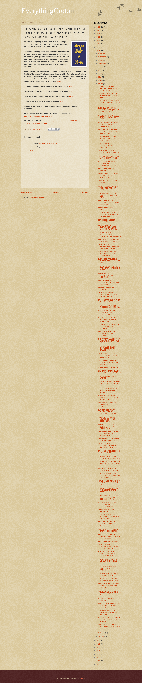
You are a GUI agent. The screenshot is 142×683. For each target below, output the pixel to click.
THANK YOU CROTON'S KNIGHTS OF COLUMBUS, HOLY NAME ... (108, 397)
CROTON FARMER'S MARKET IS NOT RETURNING (109, 301)
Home (56, 192)
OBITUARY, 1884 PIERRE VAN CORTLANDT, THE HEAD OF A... (109, 593)
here (70, 86)
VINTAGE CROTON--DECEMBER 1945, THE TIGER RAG (107, 145)
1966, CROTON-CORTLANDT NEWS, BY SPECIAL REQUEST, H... (108, 426)
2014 (98, 651)
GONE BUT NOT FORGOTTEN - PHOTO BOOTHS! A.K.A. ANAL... (109, 383)
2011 (98, 661)
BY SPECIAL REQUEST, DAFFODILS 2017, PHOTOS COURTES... (109, 355)
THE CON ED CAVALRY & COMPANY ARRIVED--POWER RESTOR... (107, 554)
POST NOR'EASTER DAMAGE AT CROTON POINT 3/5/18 (109, 579)
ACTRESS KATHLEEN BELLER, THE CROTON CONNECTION (107, 88)
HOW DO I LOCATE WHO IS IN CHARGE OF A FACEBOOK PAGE (109, 483)
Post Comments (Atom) (39, 197)
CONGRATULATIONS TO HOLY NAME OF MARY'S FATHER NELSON (109, 102)
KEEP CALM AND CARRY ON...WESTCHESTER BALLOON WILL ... (107, 348)
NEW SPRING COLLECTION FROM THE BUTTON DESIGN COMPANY (108, 497)
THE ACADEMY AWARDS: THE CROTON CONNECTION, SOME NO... (109, 619)
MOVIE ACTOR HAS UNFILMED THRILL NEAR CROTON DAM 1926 (108, 547)
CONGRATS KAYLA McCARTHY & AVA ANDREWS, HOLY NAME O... (109, 234)
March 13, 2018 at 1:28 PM (48, 144)
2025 (98, 30)
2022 (98, 37)
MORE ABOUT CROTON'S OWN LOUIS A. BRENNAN (108, 152)
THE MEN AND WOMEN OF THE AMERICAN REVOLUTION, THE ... (108, 163)
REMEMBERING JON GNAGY (109, 541)
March (100, 84)
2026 (98, 27)
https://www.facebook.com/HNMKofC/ (38, 116)
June (100, 74)
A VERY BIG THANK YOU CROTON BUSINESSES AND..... (107, 524)
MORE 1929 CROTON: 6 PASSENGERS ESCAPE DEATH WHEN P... (107, 294)
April (100, 80)
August (101, 67)
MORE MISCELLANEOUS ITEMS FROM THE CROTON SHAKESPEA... (109, 536)
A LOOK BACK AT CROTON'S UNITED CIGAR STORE (108, 157)
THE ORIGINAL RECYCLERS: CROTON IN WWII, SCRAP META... (108, 117)
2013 (98, 654)
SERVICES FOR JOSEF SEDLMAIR (106, 221)
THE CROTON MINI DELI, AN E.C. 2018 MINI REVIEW (108, 240)
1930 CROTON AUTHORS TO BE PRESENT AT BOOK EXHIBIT (108, 586)
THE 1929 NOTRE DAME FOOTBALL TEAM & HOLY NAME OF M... (108, 319)
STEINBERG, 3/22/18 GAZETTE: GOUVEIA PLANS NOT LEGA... (109, 202)
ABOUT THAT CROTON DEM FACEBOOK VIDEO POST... (109, 306)
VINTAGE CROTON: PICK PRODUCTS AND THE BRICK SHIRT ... (107, 138)
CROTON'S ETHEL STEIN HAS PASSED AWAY (109, 452)
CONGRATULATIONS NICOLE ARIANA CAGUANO (109, 574)
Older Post (84, 192)
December (102, 53)
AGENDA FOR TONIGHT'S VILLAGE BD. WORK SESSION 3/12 (107, 419)
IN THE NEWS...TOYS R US (108, 367)
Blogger (81, 678)
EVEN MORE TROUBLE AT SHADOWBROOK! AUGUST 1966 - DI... (109, 261)
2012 (98, 657)
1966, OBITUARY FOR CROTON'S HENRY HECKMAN (106, 275)
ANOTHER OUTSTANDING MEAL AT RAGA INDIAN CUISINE (107, 561)
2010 (98, 664)
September (102, 63)
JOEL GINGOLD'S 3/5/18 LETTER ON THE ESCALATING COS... (107, 504)
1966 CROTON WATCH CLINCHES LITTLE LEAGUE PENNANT (109, 334)
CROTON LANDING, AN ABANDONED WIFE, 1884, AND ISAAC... (108, 612)
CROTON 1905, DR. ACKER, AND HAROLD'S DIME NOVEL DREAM (108, 254)
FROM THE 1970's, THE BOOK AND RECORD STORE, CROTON (109, 490)
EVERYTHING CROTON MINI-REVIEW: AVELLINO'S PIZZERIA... (109, 326)
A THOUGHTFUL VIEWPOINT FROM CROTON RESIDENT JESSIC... (109, 268)
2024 (98, 34)
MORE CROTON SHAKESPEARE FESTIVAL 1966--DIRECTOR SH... (108, 246)
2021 (98, 40)
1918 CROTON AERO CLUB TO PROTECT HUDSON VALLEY (109, 372)
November (102, 57)
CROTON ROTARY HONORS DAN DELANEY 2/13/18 (108, 439)
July (100, 70)
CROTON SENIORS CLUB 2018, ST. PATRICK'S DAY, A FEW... (109, 195)
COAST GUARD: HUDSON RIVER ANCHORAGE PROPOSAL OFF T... (107, 390)
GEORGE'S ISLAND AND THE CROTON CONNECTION (109, 530)
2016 (98, 644)
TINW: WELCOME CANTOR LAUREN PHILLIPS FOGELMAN (108, 124)
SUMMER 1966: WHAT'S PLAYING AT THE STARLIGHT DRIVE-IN (107, 412)
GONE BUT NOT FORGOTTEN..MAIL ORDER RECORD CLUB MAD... (109, 445)
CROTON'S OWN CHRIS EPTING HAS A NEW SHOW (109, 457)
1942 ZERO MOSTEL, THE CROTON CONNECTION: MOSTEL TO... (108, 131)
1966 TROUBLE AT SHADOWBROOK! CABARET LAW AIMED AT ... (109, 282)
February (101, 633)
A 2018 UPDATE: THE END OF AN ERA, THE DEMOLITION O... (109, 463)
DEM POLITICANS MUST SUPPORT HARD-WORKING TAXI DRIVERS (109, 476)
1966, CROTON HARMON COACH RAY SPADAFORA (108, 469)
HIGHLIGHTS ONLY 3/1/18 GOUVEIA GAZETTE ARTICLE (107, 568)
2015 (98, 647)
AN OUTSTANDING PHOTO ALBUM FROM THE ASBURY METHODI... (109, 362)
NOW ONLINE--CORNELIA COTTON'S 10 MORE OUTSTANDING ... (107, 312)
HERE (59, 81)
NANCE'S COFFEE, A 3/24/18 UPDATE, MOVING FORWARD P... (108, 175)
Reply (32, 150)
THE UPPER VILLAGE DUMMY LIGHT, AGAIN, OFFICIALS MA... (109, 341)
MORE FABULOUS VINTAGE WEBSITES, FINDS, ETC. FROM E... (108, 188)
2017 (98, 641)
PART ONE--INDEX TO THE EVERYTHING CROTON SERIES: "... (108, 95)
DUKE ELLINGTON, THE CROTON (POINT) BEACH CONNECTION (108, 110)
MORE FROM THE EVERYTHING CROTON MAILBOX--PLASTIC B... (107, 227)
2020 (98, 44)
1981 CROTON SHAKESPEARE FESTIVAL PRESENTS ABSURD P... (109, 605)
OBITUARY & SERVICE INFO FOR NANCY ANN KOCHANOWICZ (108, 433)
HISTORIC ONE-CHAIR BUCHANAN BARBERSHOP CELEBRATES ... (109, 214)
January (101, 636)
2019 (98, 47)
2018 (98, 50)
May (100, 77)
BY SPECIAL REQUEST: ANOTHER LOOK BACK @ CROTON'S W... (108, 517)
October (101, 60)
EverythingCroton (47, 10)
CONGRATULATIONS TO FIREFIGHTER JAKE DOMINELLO (107, 405)
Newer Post (26, 192)
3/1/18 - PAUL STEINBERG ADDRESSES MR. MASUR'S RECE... (109, 627)
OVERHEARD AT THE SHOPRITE (106, 510)
